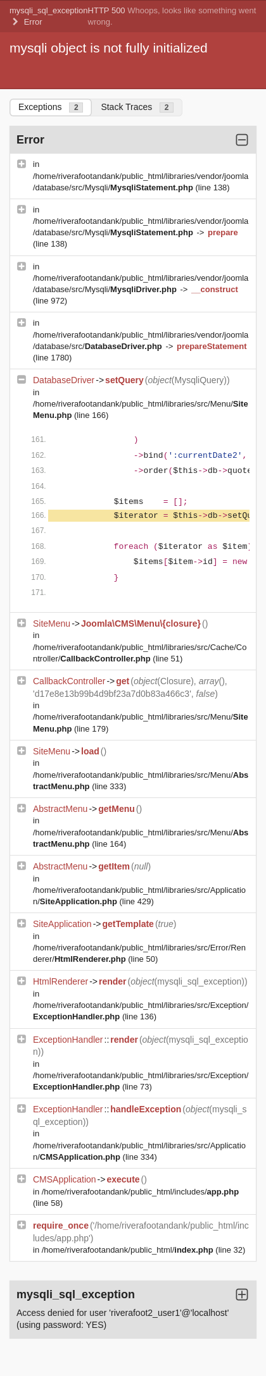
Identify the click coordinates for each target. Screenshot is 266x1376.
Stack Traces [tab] (137, 107)
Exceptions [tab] (50, 107)
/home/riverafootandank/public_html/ (129, 1250)
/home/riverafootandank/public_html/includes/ (140, 1191)
